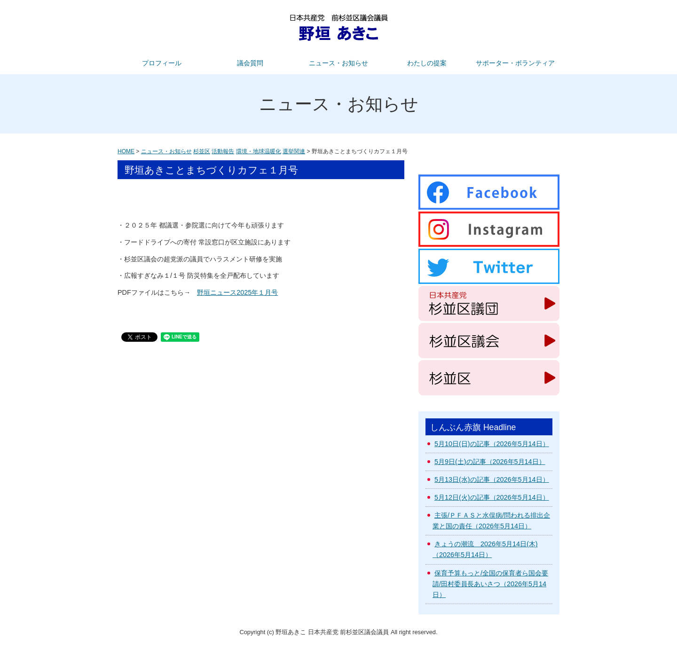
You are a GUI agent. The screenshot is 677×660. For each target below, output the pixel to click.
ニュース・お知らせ (338, 63)
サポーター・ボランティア (515, 63)
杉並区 (201, 151)
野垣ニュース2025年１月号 (237, 292)
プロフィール (161, 63)
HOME (126, 151)
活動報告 (223, 151)
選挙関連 (294, 151)
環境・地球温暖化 (258, 151)
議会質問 (250, 63)
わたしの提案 (427, 63)
